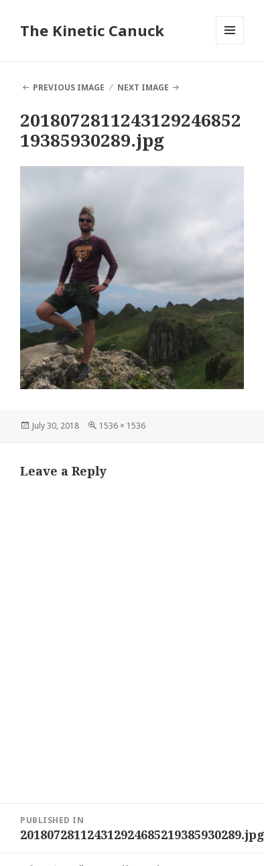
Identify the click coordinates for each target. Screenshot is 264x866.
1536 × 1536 (122, 425)
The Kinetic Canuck (92, 30)
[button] (131, 277)
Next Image (143, 87)
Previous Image (69, 87)
